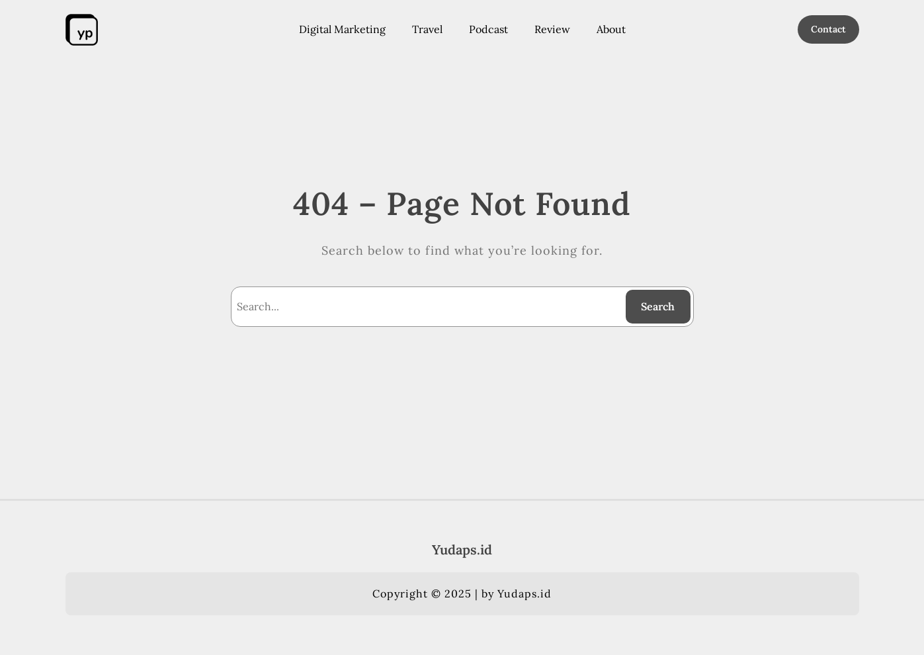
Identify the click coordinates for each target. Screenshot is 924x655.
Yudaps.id (462, 549)
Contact (828, 29)
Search (658, 306)
